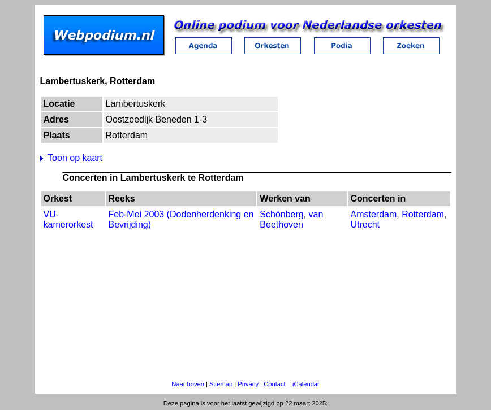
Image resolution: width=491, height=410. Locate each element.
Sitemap (220, 384)
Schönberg (281, 214)
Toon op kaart (75, 158)
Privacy (248, 384)
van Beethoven (291, 219)
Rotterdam (423, 214)
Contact (275, 384)
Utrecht (365, 224)
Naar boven (187, 384)
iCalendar (306, 384)
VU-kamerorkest (68, 219)
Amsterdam (373, 214)
